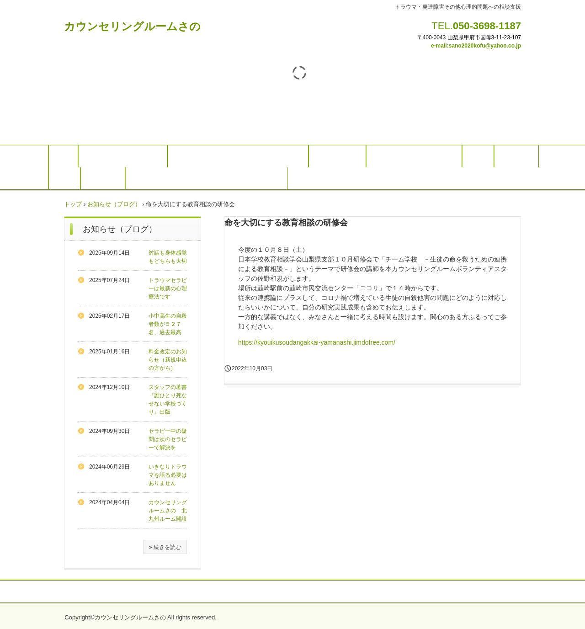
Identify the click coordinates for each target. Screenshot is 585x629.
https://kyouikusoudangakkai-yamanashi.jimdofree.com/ (316, 342)
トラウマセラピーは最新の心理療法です (168, 288)
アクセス (103, 178)
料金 (478, 156)
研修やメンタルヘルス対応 (414, 156)
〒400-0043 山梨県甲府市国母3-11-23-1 (466, 37)
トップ (73, 204)
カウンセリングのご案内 (123, 156)
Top (63, 156)
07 (518, 37)
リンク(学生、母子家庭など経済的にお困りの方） (206, 178)
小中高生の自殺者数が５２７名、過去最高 (168, 324)
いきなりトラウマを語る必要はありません (168, 475)
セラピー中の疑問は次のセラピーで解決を (168, 439)
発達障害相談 (337, 156)
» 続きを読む (165, 547)
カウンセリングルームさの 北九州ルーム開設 (168, 510)
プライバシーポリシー (292, 592)
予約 (64, 178)
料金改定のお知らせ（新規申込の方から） (168, 359)
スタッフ (516, 156)
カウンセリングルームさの (132, 26)
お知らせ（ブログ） (114, 204)
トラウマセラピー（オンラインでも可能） (238, 156)
